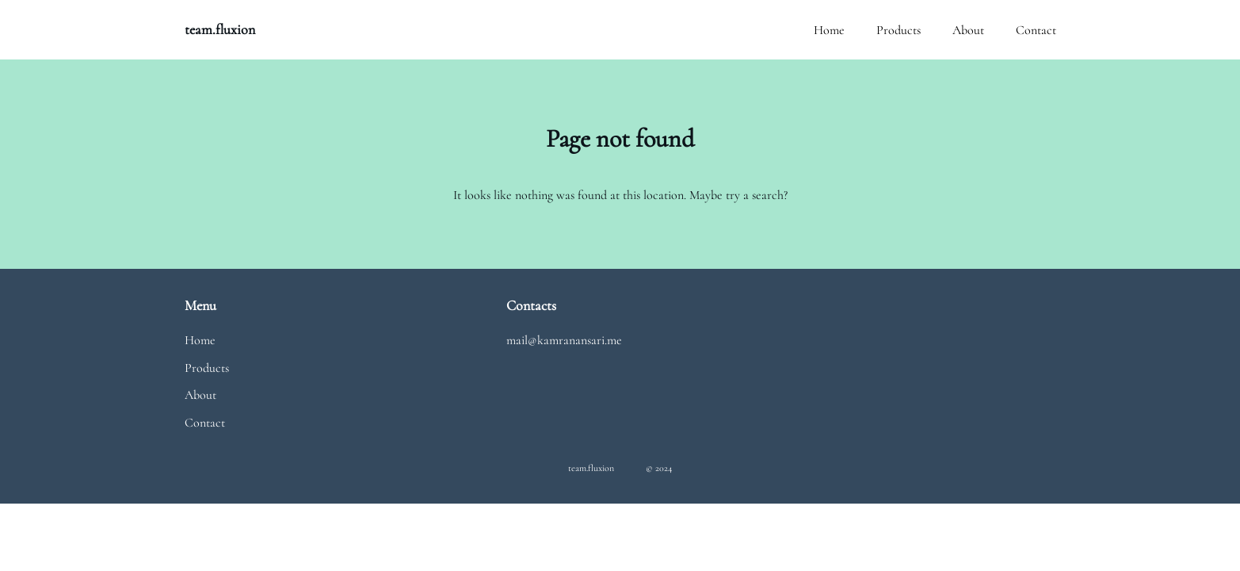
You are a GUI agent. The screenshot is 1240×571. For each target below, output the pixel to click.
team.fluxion (220, 29)
